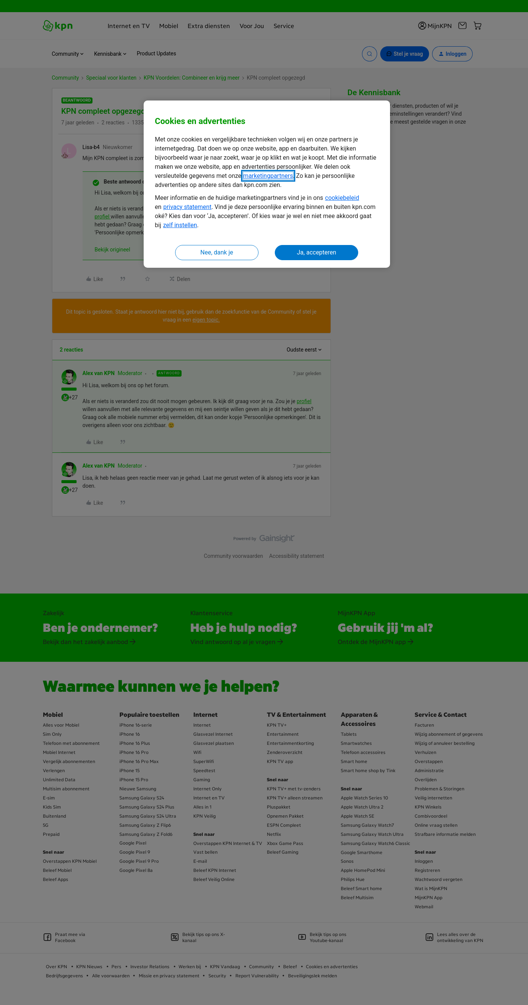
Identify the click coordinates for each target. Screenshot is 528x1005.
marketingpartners (268, 175)
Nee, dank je (217, 252)
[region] (267, 184)
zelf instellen (180, 225)
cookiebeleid (342, 197)
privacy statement (187, 206)
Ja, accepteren (316, 252)
